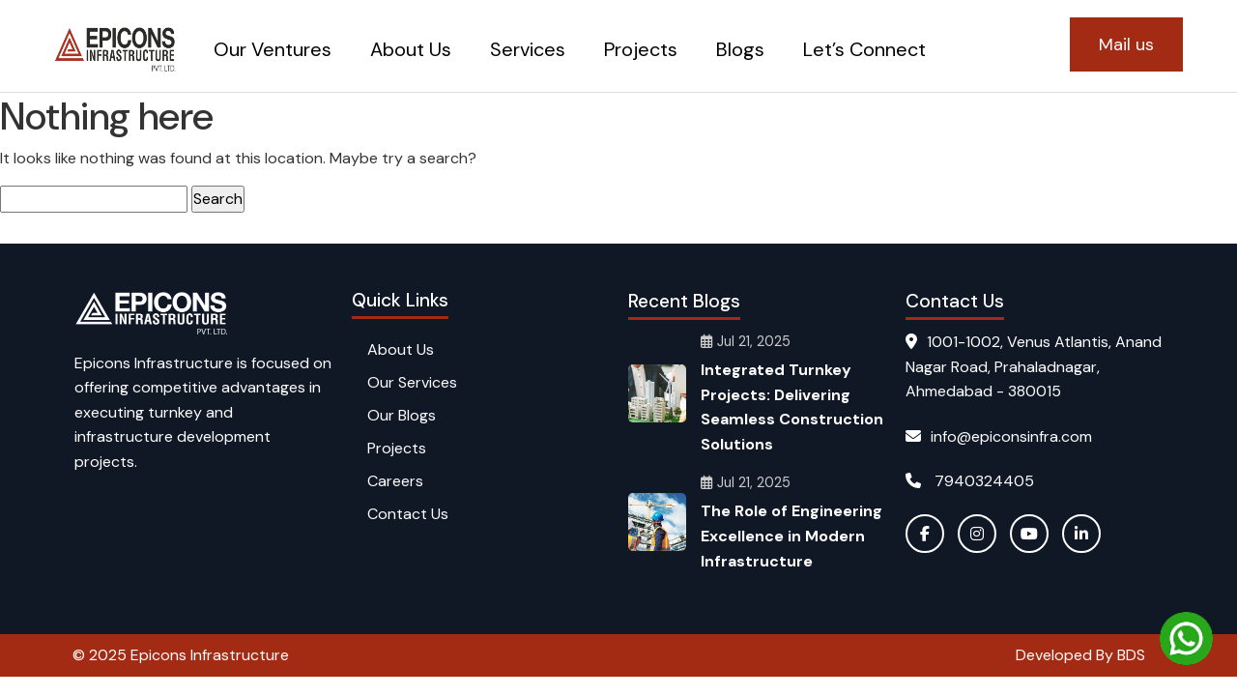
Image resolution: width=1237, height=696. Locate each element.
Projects (640, 49)
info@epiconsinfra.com (999, 436)
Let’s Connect (864, 49)
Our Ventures (272, 49)
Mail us (1126, 44)
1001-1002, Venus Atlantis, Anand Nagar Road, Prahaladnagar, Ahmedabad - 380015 (1034, 366)
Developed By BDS (1080, 655)
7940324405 (970, 481)
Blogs (740, 49)
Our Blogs (401, 415)
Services (527, 49)
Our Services (412, 382)
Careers (395, 481)
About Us (410, 49)
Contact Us (407, 514)
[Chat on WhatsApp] (1186, 638)
